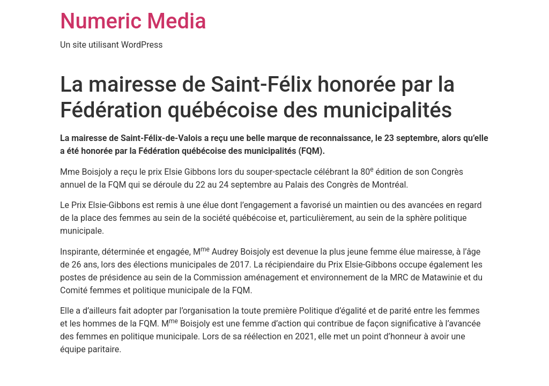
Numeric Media (133, 21)
